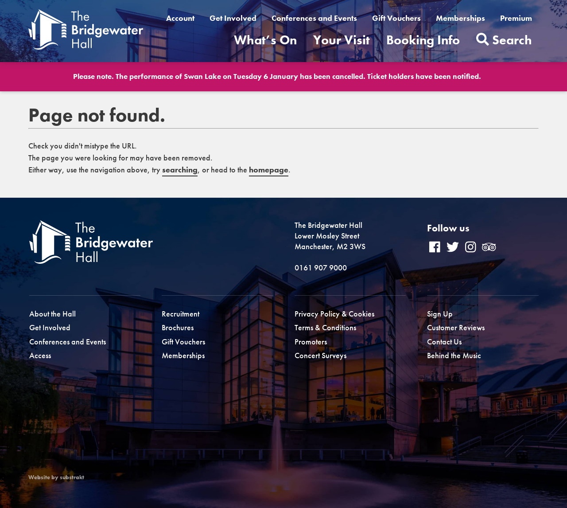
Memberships (460, 18)
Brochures (178, 327)
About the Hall (52, 314)
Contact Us (444, 341)
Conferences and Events (314, 18)
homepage (268, 169)
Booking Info (423, 40)
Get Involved (233, 18)
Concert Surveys (320, 355)
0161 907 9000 (321, 267)
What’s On (265, 40)
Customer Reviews (456, 327)
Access (40, 355)
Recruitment (180, 314)
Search (504, 40)
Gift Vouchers (396, 18)
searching (180, 169)
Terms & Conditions (325, 327)
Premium (516, 18)
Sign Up (440, 314)
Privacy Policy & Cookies (334, 314)
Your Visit (341, 40)
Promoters (311, 341)
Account (180, 18)
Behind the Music (454, 355)
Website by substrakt (56, 477)
